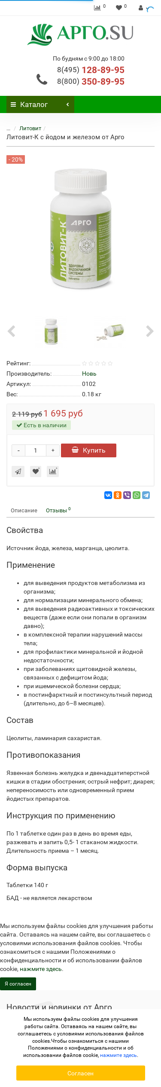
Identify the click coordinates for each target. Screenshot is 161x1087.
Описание (24, 510)
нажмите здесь (41, 968)
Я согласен (18, 984)
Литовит (30, 128)
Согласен (80, 1073)
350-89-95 (91, 82)
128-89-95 (91, 70)
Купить (89, 450)
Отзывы (58, 510)
